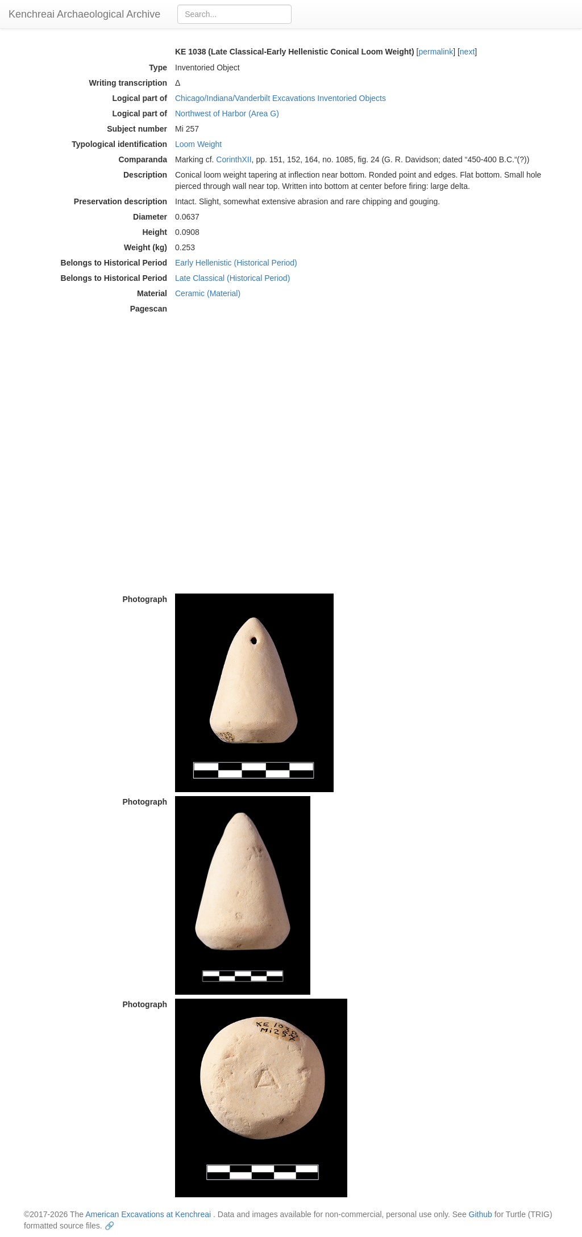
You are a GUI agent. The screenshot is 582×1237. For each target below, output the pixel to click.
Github (480, 1214)
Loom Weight (198, 144)
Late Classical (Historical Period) (232, 278)
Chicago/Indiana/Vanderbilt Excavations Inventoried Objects (280, 98)
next (467, 51)
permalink (435, 51)
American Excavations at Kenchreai (148, 1214)
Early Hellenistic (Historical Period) (236, 262)
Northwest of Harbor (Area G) (227, 113)
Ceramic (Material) (207, 293)
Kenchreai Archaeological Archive (84, 14)
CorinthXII (233, 159)
